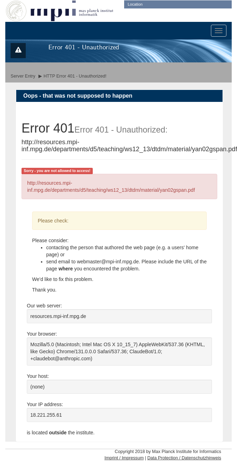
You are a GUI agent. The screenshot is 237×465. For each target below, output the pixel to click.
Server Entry (23, 76)
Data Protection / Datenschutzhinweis (184, 457)
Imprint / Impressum (124, 457)
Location (135, 4)
